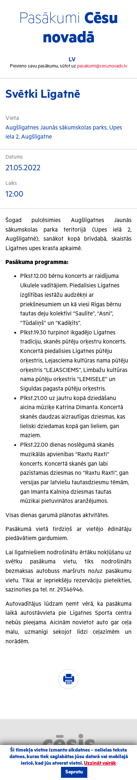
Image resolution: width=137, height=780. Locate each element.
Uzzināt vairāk (100, 763)
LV (72, 59)
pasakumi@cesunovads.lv (102, 66)
